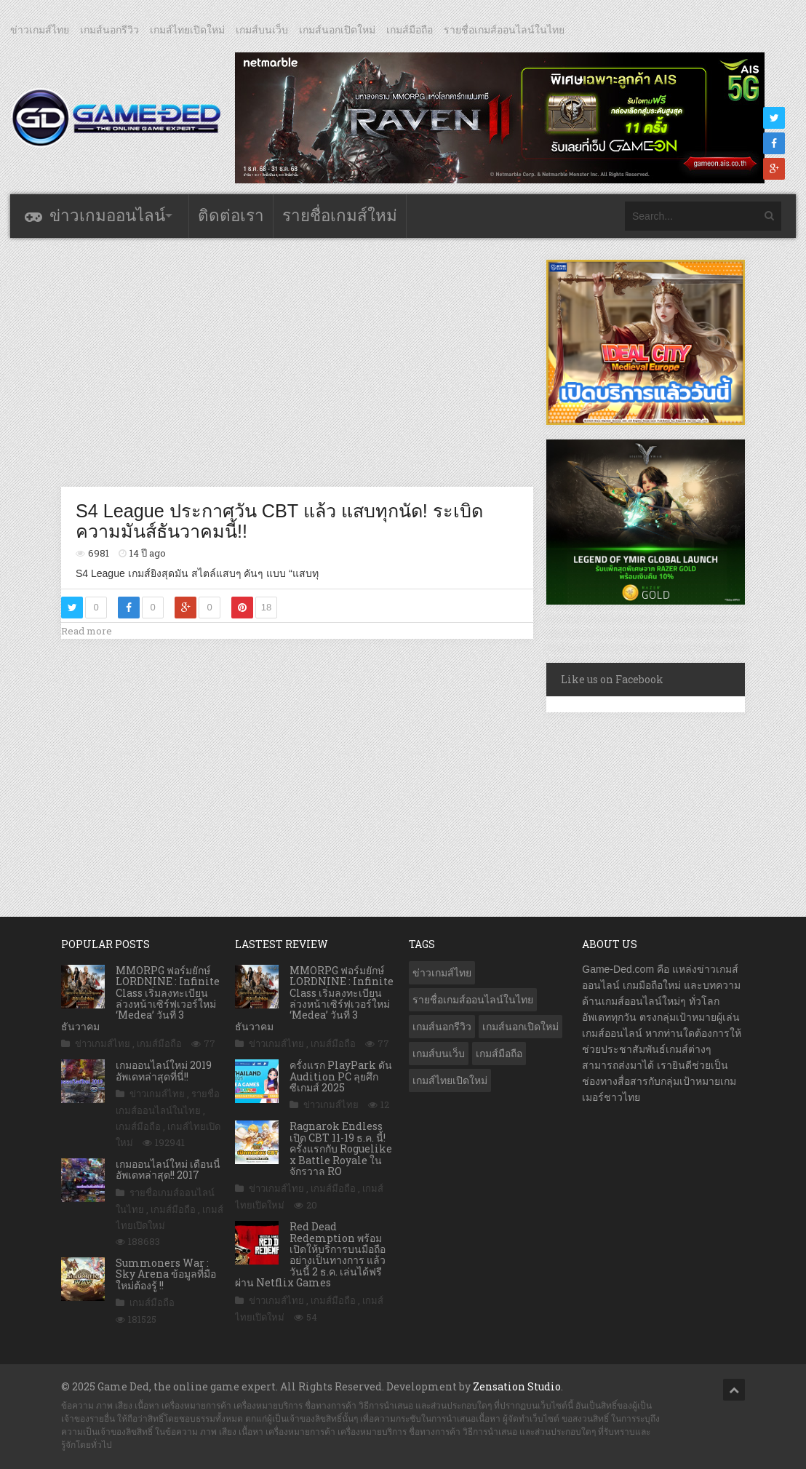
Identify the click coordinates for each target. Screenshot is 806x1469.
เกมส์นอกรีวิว (109, 30)
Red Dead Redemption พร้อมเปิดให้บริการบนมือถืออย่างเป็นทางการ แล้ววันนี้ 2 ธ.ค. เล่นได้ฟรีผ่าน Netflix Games (310, 1254)
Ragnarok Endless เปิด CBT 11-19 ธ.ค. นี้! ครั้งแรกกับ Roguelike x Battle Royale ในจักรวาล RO (341, 1148)
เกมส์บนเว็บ (262, 30)
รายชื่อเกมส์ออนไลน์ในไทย (504, 30)
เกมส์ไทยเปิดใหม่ (187, 30)
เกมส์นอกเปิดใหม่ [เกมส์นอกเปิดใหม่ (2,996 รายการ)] (520, 1026)
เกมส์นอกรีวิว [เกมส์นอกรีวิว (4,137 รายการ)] (441, 1026)
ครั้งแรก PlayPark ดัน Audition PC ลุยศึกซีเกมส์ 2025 (341, 1076)
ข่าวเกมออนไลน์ (107, 216)
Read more (86, 630)
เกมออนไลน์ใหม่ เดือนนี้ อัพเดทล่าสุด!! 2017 (168, 1169)
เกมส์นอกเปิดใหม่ (337, 30)
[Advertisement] (326, 361)
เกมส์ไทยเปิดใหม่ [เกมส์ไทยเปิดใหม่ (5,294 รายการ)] (449, 1080)
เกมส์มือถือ (409, 30)
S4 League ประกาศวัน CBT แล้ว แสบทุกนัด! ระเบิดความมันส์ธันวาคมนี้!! (279, 521)
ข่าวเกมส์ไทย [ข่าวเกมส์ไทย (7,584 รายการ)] (441, 973)
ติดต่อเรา (231, 216)
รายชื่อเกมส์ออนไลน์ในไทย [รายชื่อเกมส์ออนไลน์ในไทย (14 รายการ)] (472, 1000)
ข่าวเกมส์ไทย (39, 30)
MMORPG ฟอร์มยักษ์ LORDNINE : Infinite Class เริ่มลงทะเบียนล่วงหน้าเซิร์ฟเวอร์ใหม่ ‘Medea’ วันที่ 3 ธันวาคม (140, 998)
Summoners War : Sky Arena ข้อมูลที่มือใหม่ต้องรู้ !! (166, 1274)
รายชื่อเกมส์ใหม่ (339, 216)
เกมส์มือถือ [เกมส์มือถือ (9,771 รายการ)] (499, 1053)
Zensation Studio (517, 1386)
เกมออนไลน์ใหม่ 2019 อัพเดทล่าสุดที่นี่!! (164, 1070)
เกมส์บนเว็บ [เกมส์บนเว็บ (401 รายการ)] (438, 1053)
